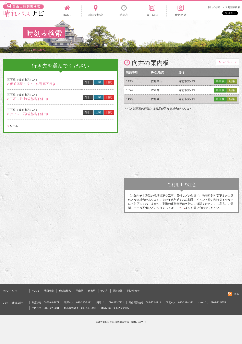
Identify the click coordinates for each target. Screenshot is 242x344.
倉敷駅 (91, 290)
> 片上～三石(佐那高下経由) (27, 114)
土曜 (98, 82)
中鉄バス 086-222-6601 (45, 308)
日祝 (109, 82)
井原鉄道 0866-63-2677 (45, 302)
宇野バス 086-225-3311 (78, 302)
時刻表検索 (65, 290)
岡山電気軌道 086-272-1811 (145, 302)
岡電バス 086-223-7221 (110, 302)
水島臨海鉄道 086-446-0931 (80, 308)
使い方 (104, 290)
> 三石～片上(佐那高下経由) (27, 99)
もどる (12, 125)
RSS (236, 294)
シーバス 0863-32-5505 (212, 302)
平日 (88, 82)
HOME (35, 290)
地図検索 (49, 290)
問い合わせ (133, 290)
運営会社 (117, 290)
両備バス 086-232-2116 (115, 308)
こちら (181, 207)
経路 (232, 81)
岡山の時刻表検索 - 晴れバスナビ (128, 321)
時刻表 (220, 81)
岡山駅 (79, 290)
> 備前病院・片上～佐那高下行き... (32, 84)
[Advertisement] (145, 33)
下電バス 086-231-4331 (179, 302)
